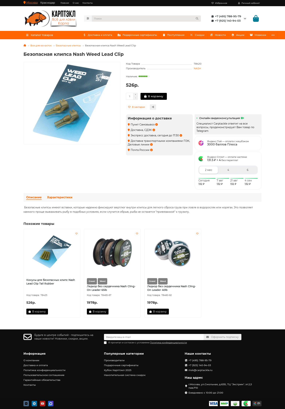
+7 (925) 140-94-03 (225, 21)
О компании (31, 360)
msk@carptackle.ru (200, 370)
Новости (222, 36)
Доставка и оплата (98, 36)
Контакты (88, 3)
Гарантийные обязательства (41, 379)
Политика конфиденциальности (44, 370)
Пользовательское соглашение (43, 375)
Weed (102, 282)
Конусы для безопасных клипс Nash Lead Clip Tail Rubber (50, 282)
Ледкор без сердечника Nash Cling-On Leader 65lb (111, 289)
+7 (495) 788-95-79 (225, 17)
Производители (114, 360)
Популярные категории (124, 353)
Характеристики (59, 198)
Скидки (200, 36)
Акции (242, 36)
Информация (34, 353)
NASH (197, 69)
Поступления (176, 36)
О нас (76, 3)
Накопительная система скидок (125, 375)
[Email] (154, 337)
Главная (65, 3)
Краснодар (47, 2)
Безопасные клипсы (68, 46)
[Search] (146, 19)
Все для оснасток (41, 46)
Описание (34, 198)
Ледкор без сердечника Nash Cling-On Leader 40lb (171, 289)
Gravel (92, 282)
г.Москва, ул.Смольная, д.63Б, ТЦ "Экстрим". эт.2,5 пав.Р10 (220, 386)
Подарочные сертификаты (138, 36)
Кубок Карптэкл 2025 (117, 370)
